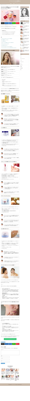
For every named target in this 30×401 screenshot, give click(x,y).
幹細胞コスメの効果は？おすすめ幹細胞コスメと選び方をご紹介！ (26, 50)
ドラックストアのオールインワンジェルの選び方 (6, 38)
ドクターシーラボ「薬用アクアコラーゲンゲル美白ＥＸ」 (7, 42)
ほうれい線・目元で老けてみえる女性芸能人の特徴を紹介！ (26, 29)
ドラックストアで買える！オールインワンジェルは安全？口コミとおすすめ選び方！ (26, 26)
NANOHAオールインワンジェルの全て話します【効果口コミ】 (26, 44)
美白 (20, 69)
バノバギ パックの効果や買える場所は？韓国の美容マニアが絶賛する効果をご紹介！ (26, 23)
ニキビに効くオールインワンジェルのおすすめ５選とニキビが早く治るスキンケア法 (26, 42)
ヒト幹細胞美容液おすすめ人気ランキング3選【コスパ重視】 (26, 47)
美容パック (11, 3)
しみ (20, 55)
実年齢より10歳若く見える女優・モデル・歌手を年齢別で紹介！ (26, 38)
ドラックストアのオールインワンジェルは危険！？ (7, 46)
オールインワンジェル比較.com (15, 1)
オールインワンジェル (17, 3)
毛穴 (20, 63)
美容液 (14, 3)
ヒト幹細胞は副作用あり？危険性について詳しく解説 (26, 35)
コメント (2, 349)
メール (2, 358)
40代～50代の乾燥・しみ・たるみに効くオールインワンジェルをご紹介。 (26, 33)
